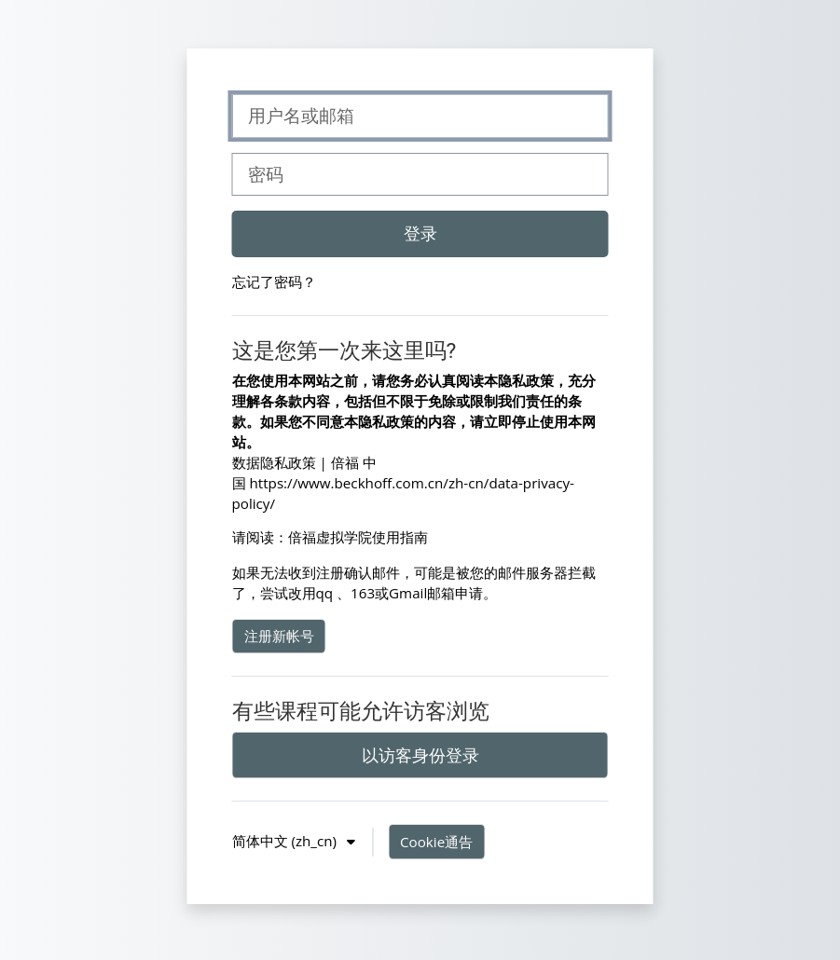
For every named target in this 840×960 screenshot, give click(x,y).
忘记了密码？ (274, 281)
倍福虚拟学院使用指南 (358, 537)
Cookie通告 (436, 841)
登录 (420, 233)
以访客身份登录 (420, 755)
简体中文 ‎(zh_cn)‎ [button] (286, 840)
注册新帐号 (279, 635)
